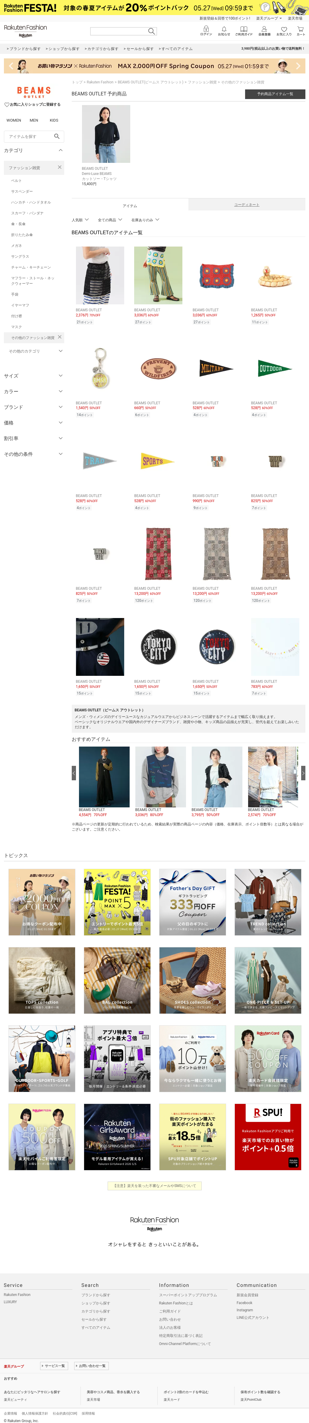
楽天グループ (267, 18)
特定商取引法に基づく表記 (181, 1331)
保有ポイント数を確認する (260, 1388)
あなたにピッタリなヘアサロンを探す (32, 1388)
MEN (34, 120)
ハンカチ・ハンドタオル (31, 202)
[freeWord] (34, 137)
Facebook (244, 1298)
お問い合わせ (170, 1315)
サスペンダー (22, 191)
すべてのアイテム (95, 1323)
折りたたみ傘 (22, 235)
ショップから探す (95, 1299)
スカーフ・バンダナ (27, 213)
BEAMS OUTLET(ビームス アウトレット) (151, 82)
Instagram (245, 1305)
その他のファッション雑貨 (33, 338)
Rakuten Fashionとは (176, 1299)
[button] (104, 777)
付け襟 (16, 316)
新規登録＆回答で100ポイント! (225, 18)
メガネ (16, 246)
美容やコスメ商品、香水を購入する (113, 1388)
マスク (16, 327)
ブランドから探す (95, 1290)
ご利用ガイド (170, 1307)
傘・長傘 (18, 224)
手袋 (14, 294)
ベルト (16, 181)
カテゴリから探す (95, 1307)
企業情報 (10, 1409)
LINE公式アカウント (253, 1313)
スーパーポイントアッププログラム (188, 1290)
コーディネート (247, 205)
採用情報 (88, 1409)
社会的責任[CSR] (65, 1409)
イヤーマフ (20, 305)
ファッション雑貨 (24, 168)
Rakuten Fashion (100, 82)
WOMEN (14, 120)
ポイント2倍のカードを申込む (186, 1388)
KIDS (54, 120)
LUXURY (10, 1297)
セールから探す (94, 1315)
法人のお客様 (170, 1323)
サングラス (20, 256)
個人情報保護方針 (35, 1409)
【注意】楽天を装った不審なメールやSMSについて (154, 1181)
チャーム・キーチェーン (31, 267)
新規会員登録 (247, 1290)
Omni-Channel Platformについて (185, 1339)
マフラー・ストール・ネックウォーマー (33, 281)
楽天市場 (295, 18)
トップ (77, 82)
